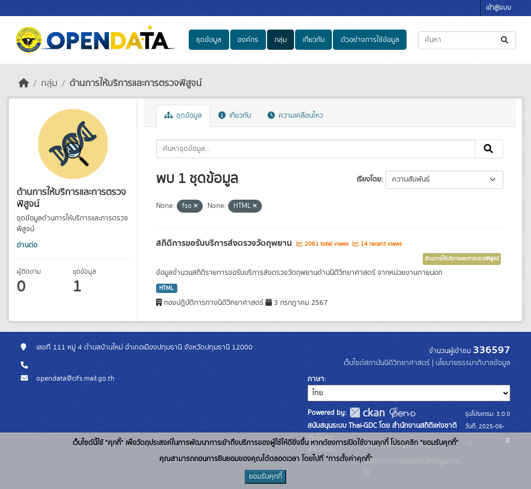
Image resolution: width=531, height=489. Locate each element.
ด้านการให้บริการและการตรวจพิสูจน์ (135, 83)
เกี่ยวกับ (314, 40)
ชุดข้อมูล (208, 40)
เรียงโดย (369, 179)
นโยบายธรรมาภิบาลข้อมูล (473, 363)
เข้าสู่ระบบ (498, 8)
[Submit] (505, 40)
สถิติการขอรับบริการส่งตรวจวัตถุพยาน (225, 243)
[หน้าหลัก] (24, 83)
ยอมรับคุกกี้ (265, 476)
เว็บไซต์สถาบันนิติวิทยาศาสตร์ (387, 363)
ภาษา (316, 379)
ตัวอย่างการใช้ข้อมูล (370, 40)
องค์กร (247, 40)
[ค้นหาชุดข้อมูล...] (467, 40)
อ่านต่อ (27, 245)
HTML (166, 288)
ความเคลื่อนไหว (295, 115)
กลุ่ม (280, 40)
